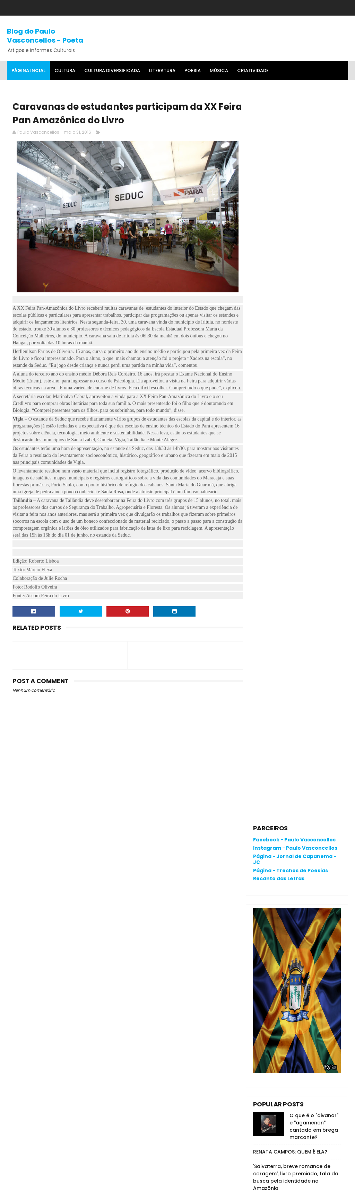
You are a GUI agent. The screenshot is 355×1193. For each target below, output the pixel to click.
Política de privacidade (280, 1008)
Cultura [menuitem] (64, 70)
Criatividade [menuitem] (253, 70)
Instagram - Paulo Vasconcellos (295, 121)
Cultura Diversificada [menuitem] (112, 70)
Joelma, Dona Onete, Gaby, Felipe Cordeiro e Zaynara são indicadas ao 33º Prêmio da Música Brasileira (296, 488)
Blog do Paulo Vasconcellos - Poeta (45, 35)
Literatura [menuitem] (162, 70)
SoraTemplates (50, 1184)
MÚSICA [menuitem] (219, 70)
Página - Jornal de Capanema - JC (294, 133)
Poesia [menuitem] (192, 70)
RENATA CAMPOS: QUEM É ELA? (290, 426)
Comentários (276, 591)
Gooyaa (113, 1184)
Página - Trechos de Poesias (290, 144)
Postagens (272, 579)
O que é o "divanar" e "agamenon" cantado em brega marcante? (313, 400)
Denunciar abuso (278, 531)
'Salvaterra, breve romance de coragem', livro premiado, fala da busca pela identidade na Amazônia (295, 451)
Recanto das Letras (278, 152)
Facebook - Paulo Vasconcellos (294, 114)
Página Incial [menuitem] (28, 70)
